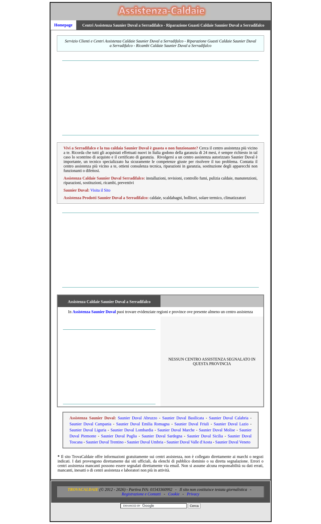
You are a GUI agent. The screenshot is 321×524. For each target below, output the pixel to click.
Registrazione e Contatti (141, 494)
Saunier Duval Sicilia (205, 436)
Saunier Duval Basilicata (183, 418)
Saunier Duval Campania (90, 424)
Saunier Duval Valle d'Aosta (189, 442)
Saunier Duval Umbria (145, 442)
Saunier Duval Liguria (87, 430)
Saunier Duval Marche (176, 430)
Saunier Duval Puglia (119, 436)
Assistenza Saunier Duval (94, 312)
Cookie (173, 494)
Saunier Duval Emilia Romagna (143, 424)
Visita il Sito (100, 190)
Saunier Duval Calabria (228, 418)
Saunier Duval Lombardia (132, 430)
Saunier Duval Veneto (232, 442)
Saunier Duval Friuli (191, 424)
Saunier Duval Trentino (104, 442)
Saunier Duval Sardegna (162, 436)
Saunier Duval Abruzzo (137, 418)
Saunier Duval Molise (217, 430)
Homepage (63, 25)
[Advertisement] (161, 98)
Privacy (193, 494)
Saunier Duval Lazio (231, 424)
